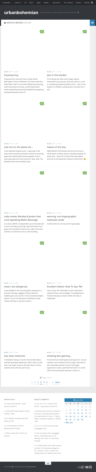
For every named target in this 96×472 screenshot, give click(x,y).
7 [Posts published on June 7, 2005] (74, 410)
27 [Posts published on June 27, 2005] (70, 420)
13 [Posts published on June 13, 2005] (70, 413)
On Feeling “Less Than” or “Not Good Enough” (46, 438)
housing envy (11, 75)
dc (25, 2)
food (31, 2)
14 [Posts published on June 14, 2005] (74, 413)
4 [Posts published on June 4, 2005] (89, 407)
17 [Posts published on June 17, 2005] (86, 413)
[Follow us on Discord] (90, 467)
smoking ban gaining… (59, 355)
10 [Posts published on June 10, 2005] (86, 410)
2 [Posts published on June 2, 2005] (82, 407)
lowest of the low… (57, 147)
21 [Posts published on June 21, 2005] (74, 416)
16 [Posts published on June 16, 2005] (82, 413)
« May (66, 422)
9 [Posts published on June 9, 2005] (82, 410)
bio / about (68, 2)
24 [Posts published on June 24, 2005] (86, 416)
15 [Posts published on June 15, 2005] (78, 413)
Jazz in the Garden (57, 75)
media (46, 2)
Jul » (71, 422)
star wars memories (14, 355)
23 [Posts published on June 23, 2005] (82, 416)
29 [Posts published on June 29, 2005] (78, 420)
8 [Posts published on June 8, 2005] (78, 410)
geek (39, 2)
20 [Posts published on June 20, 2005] (70, 416)
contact (78, 2)
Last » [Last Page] (57, 382)
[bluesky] (79, 467)
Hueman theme (31, 467)
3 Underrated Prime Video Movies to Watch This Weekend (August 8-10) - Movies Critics (47, 448)
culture (17, 2)
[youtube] (86, 467)
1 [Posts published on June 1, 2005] (78, 407)
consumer (6, 2)
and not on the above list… (18, 147)
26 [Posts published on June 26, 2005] (66, 420)
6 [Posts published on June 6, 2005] (70, 410)
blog (6, 72)
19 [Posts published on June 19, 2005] (66, 416)
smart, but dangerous (15, 286)
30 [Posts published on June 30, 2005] (82, 420)
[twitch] (83, 467)
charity (86, 2)
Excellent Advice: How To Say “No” (65, 286)
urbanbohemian (21, 12)
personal (56, 2)
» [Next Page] (52, 382)
